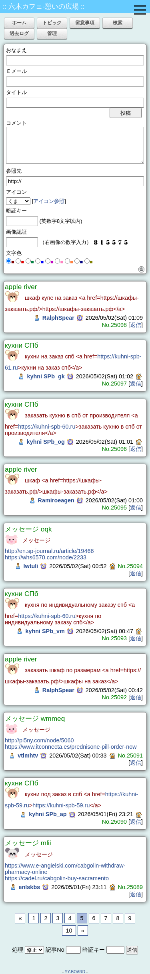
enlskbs (29, 887)
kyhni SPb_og (46, 442)
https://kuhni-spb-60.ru (46, 426)
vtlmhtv (28, 755)
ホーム (19, 23)
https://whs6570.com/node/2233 (45, 557)
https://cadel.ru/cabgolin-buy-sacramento (57, 878)
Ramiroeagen (56, 500)
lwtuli (31, 566)
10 (69, 930)
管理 (52, 33)
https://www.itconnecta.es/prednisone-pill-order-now (71, 747)
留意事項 (84, 23)
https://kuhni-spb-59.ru (61, 805)
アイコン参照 (48, 201)
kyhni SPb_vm (44, 631)
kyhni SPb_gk (45, 376)
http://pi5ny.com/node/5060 (39, 740)
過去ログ (19, 33)
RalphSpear (58, 318)
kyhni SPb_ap (47, 814)
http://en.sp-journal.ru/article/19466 (49, 551)
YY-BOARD (75, 972)
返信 (135, 325)
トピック (52, 23)
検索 (117, 23)
